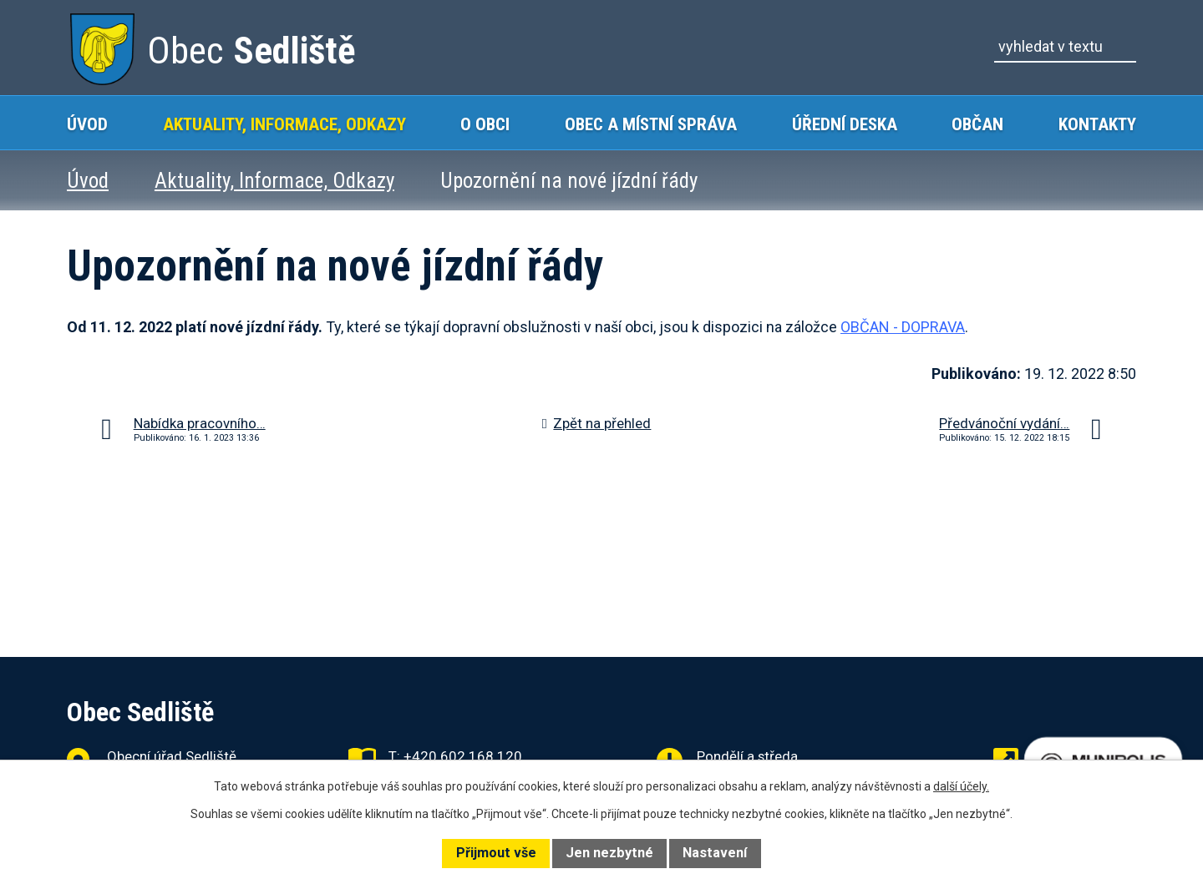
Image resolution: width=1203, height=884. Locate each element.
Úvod (87, 124)
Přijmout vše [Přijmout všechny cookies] (496, 853)
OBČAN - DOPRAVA (902, 327)
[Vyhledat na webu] (1065, 47)
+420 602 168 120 (463, 756)
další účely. (961, 786)
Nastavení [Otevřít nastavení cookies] (715, 853)
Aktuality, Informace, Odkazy (284, 124)
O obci (485, 124)
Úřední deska (844, 124)
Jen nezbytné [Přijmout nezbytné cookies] (609, 853)
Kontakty (1097, 124)
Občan (977, 124)
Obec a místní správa (651, 124)
